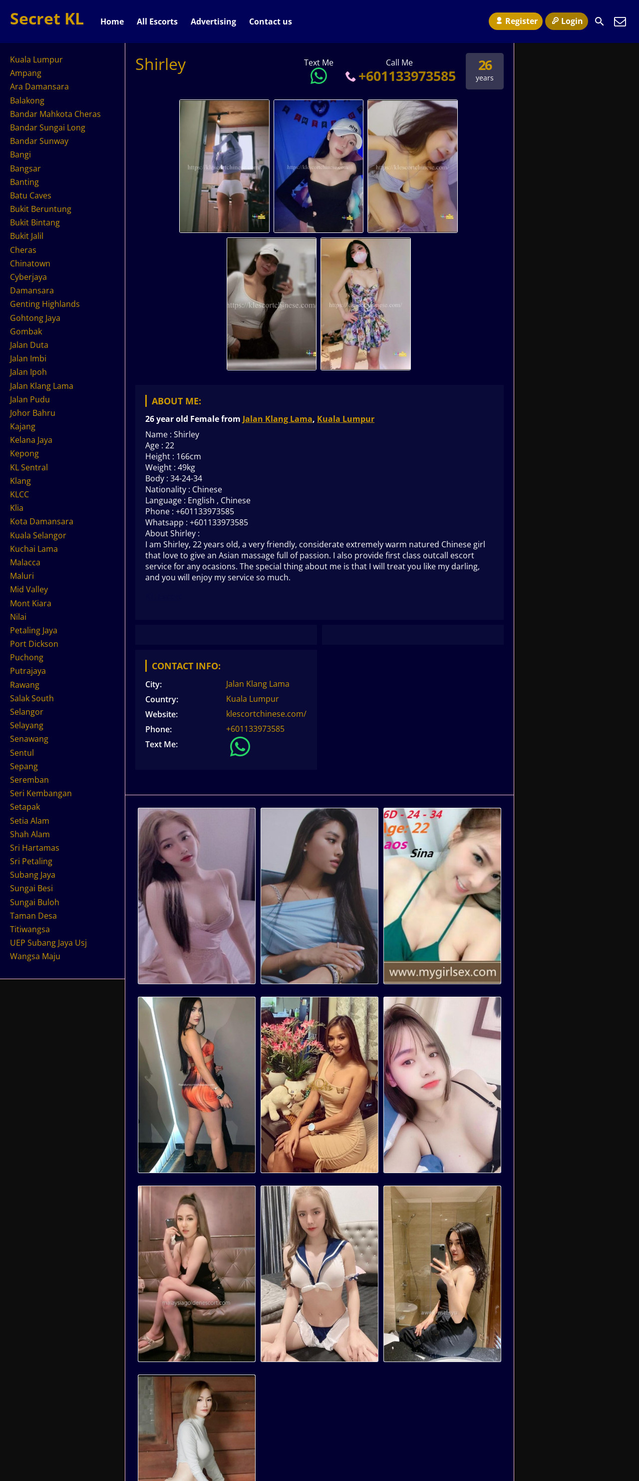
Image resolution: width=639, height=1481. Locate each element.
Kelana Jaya (31, 439)
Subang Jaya (32, 874)
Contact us (270, 21)
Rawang (24, 684)
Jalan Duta (29, 344)
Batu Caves (30, 195)
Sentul (22, 752)
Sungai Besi (31, 888)
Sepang (24, 766)
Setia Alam (29, 820)
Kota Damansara (41, 521)
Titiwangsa (30, 929)
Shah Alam (30, 834)
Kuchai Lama (34, 548)
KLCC (19, 494)
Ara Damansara (39, 86)
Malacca (25, 562)
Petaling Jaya (33, 630)
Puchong (26, 657)
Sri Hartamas (34, 847)
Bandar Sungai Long (47, 127)
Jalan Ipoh (28, 371)
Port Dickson (34, 643)
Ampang (25, 72)
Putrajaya (28, 670)
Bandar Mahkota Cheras (55, 113)
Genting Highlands (45, 303)
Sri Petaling (31, 861)
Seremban (29, 779)
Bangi (20, 154)
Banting (24, 181)
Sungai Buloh (34, 902)
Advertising (213, 21)
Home (112, 21)
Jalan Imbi (28, 358)
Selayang (26, 725)
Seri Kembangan (41, 793)
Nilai (18, 616)
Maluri (22, 575)
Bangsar (25, 168)
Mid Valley (29, 589)
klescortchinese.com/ (266, 713)
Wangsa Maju (35, 956)
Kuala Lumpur (345, 418)
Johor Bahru (32, 412)
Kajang (22, 426)
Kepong (24, 453)
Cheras (23, 249)
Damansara (32, 290)
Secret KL (47, 18)
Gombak (26, 331)
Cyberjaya (28, 276)
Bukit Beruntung (40, 208)
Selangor (26, 711)
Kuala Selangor (38, 535)
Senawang (29, 738)
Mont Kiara (30, 603)
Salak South (32, 698)
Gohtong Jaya (35, 317)
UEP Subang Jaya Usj (48, 942)
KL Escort (163, 596)
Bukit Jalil (26, 235)
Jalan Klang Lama (278, 418)
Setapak (25, 806)
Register (515, 20)
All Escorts (157, 21)
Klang (20, 480)
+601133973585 (399, 75)
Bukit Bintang (35, 222)
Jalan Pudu (30, 399)
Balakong (27, 100)
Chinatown (30, 263)
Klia (16, 507)
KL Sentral (29, 467)
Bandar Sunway (39, 140)
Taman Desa (33, 915)
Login (566, 20)
